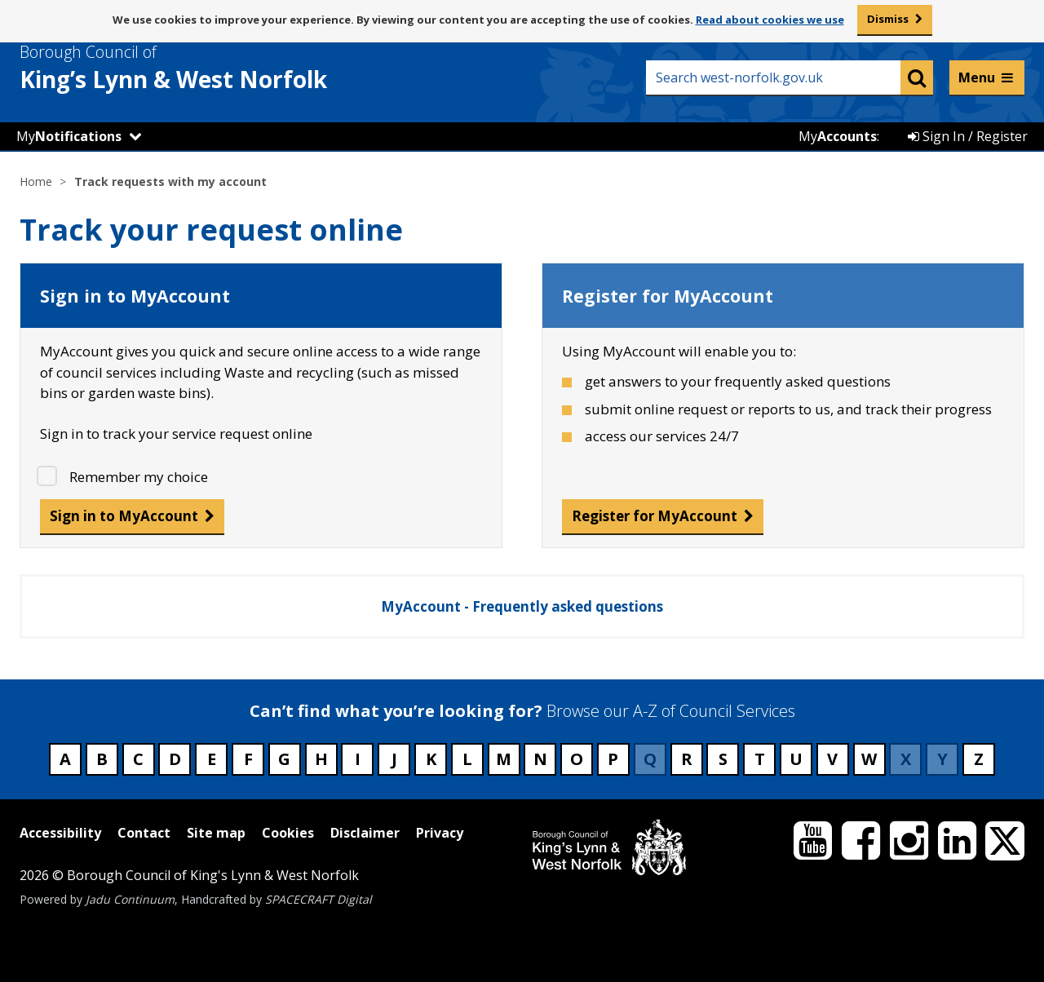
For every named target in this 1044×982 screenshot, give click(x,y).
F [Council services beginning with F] (248, 759)
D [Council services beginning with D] (175, 759)
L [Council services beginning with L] (467, 759)
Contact (143, 833)
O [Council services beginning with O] (576, 759)
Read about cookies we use (770, 19)
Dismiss (888, 18)
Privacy (439, 833)
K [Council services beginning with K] (431, 759)
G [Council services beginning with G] (284, 759)
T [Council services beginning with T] (759, 759)
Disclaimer (365, 833)
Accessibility (60, 833)
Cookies (288, 833)
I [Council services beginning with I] (358, 759)
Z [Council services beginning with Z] (979, 759)
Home (36, 181)
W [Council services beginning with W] (869, 759)
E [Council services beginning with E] (211, 759)
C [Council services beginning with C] (138, 759)
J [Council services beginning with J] (394, 759)
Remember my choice (138, 476)
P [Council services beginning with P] (613, 759)
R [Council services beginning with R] (686, 759)
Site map (216, 833)
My (69, 136)
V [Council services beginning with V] (832, 759)
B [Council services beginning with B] (102, 759)
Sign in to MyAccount (124, 515)
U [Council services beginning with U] (796, 759)
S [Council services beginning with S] (723, 759)
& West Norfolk (203, 68)
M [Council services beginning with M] (503, 759)
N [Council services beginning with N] (540, 759)
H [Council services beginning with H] (321, 759)
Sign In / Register (968, 136)
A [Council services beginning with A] (65, 759)
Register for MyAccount (654, 515)
